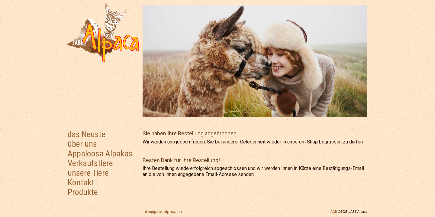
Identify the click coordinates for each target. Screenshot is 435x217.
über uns (82, 144)
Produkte (83, 192)
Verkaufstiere (90, 163)
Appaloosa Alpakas (100, 154)
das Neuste (86, 134)
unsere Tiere (88, 173)
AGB (333, 212)
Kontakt (81, 182)
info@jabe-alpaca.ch (162, 211)
